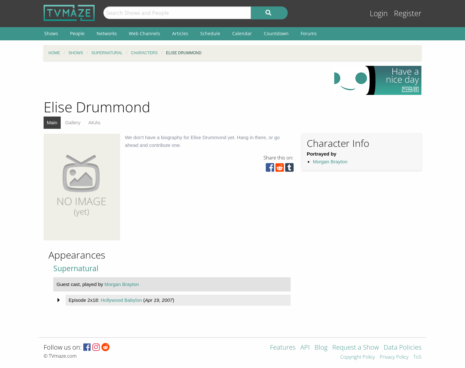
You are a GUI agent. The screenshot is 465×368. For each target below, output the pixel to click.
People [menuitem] (77, 33)
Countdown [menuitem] (276, 33)
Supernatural (75, 268)
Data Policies (402, 348)
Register (407, 13)
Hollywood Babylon (121, 300)
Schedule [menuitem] (210, 33)
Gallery (73, 122)
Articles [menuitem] (180, 33)
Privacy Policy (394, 357)
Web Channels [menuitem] (144, 33)
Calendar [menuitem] (242, 33)
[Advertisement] (184, 80)
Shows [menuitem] (51, 33)
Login (379, 13)
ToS (417, 357)
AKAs (94, 122)
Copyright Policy (357, 357)
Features (282, 348)
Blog (321, 348)
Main (52, 122)
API (305, 348)
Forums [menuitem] (309, 33)
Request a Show (355, 348)
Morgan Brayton (330, 161)
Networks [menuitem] (107, 33)
